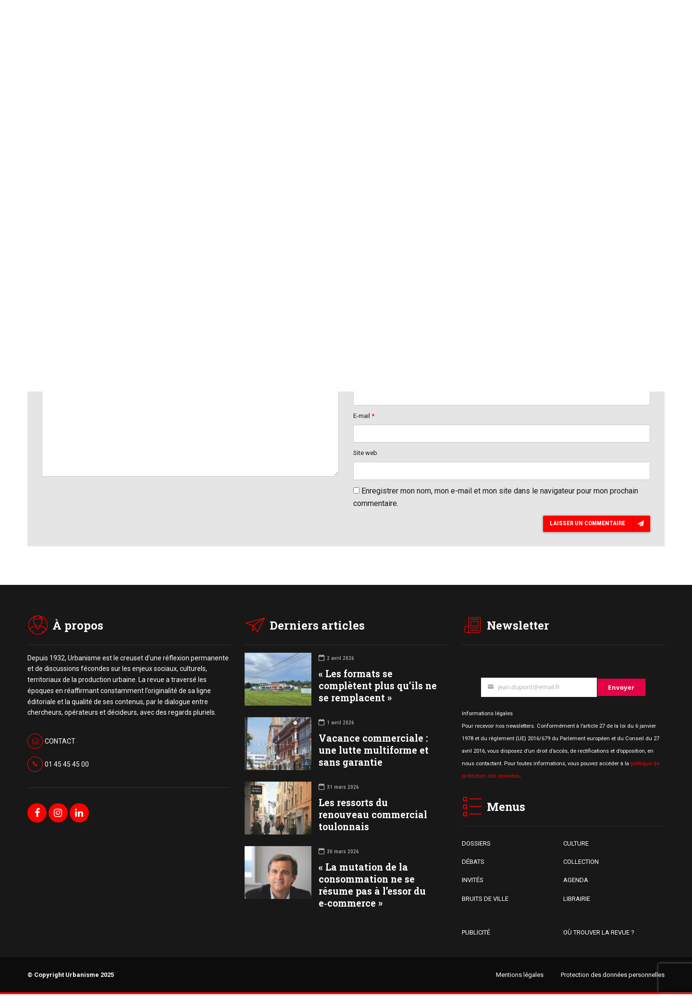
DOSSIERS (476, 847)
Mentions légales (520, 979)
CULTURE (576, 847)
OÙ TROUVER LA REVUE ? (598, 937)
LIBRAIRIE (576, 903)
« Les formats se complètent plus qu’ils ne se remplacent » (378, 690)
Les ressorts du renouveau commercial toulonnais (373, 819)
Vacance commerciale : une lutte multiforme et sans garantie (374, 754)
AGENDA (575, 884)
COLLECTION (581, 866)
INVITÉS (472, 884)
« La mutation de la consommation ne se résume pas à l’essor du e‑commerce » (372, 889)
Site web (365, 456)
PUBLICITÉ (476, 937)
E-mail (363, 418)
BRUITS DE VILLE (485, 903)
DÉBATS (473, 866)
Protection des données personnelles (613, 979)
